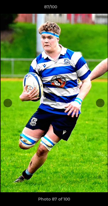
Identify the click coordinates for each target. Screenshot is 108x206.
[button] (87, 8)
